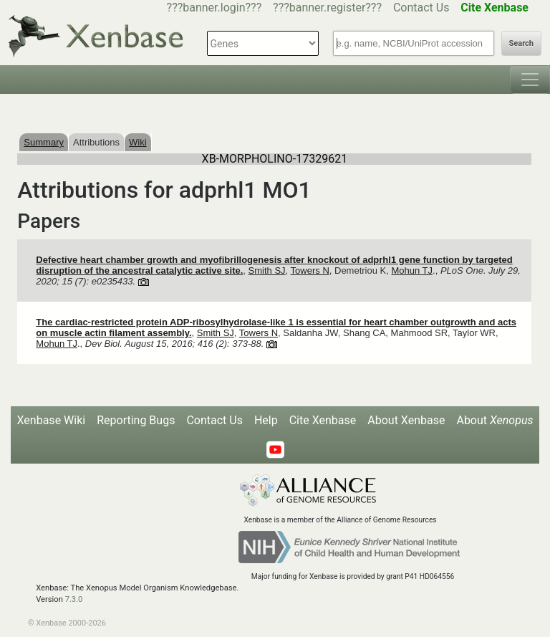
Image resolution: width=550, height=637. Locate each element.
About (494, 420)
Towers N (310, 270)
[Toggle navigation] (530, 79)
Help (266, 420)
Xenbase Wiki (51, 420)
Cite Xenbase (323, 420)
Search (521, 43)
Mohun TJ (412, 270)
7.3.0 (74, 599)
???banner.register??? (327, 7)
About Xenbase (406, 420)
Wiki (138, 142)
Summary (44, 142)
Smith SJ (267, 270)
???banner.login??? (214, 7)
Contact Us (421, 7)
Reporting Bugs (136, 420)
